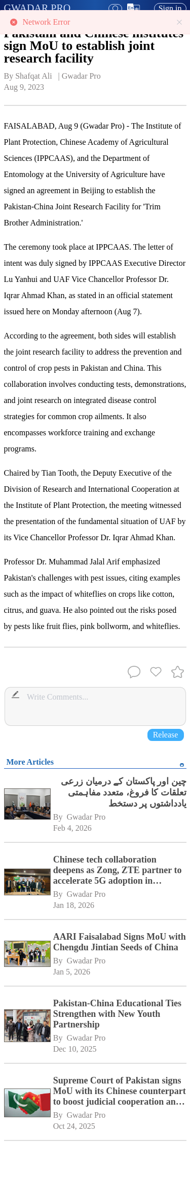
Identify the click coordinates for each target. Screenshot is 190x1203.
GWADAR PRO (37, 8)
